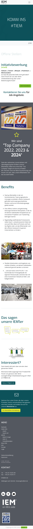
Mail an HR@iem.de (8, 383)
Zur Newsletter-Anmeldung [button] (10, 410)
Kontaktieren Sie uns (14, 92)
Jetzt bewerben (25, 86)
